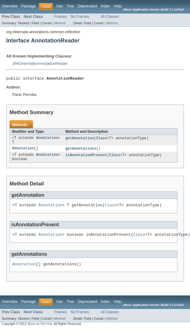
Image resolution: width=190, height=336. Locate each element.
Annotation (47, 139)
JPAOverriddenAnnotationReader (40, 63)
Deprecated (87, 6)
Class (101, 139)
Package (28, 6)
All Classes (109, 16)
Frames (60, 16)
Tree (70, 6)
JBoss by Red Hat (39, 330)
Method (59, 23)
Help (117, 6)
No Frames (80, 16)
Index (105, 6)
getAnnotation (79, 139)
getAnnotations (80, 150)
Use (59, 6)
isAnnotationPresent (86, 157)
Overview (10, 6)
